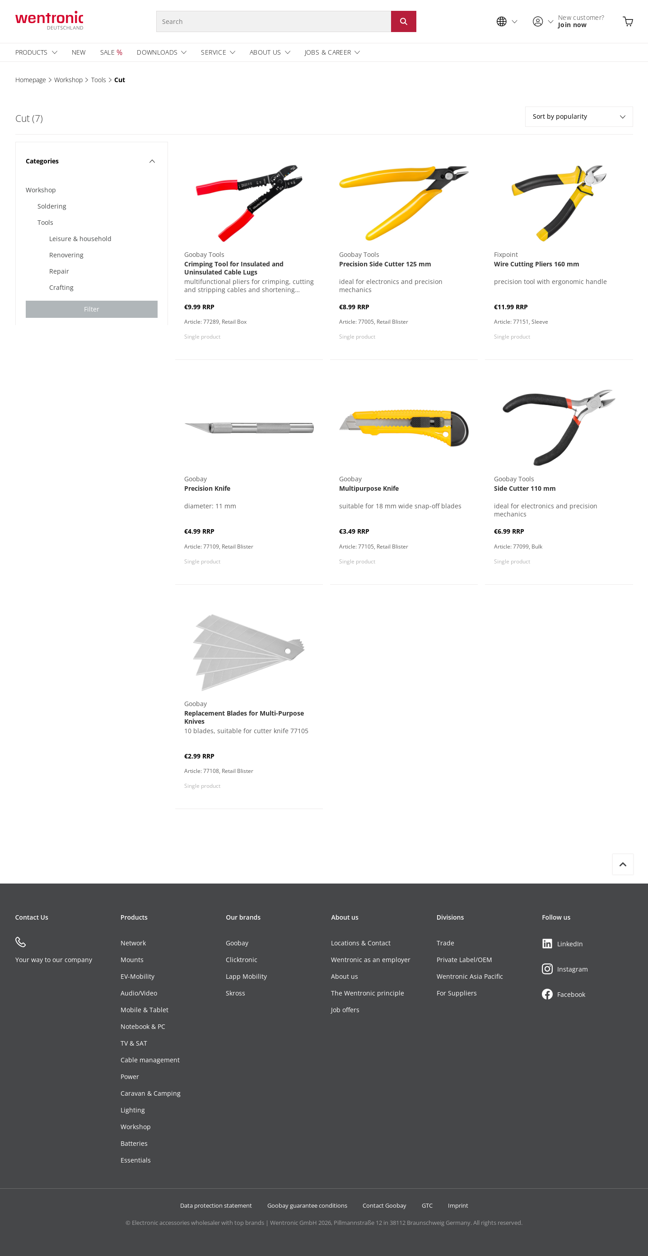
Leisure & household (80, 238)
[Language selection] (509, 21)
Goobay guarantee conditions (307, 1205)
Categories (90, 161)
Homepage (30, 79)
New (79, 52)
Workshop (68, 79)
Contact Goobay (384, 1205)
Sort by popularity (579, 116)
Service (213, 52)
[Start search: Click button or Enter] (403, 21)
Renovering (66, 255)
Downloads (157, 52)
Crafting (61, 287)
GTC (427, 1205)
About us (265, 52)
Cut (119, 79)
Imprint (458, 1205)
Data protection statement (216, 1205)
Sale (107, 52)
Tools (98, 79)
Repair (59, 271)
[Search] (273, 21)
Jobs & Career (328, 52)
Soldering (51, 206)
